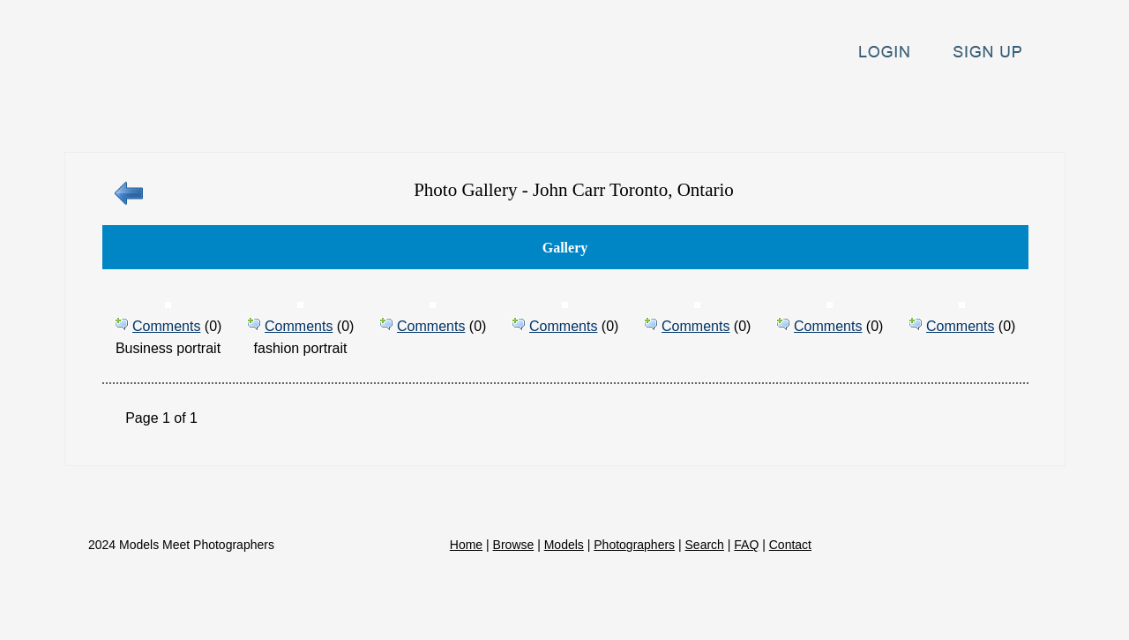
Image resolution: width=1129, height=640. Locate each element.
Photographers (561, 109)
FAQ (921, 109)
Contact (1013, 109)
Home (255, 109)
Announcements (716, 109)
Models (438, 109)
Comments (166, 326)
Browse (343, 109)
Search (837, 109)
